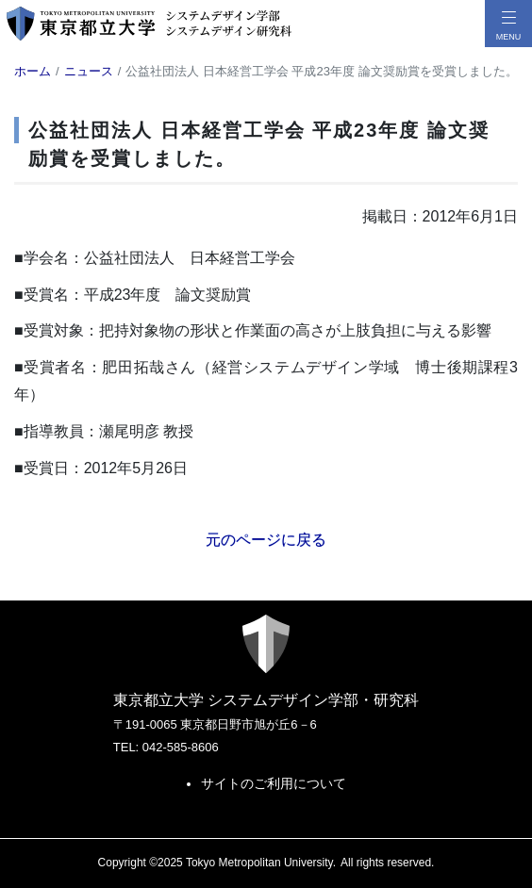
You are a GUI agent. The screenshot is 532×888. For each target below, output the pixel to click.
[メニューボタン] (508, 23)
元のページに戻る (266, 540)
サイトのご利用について (273, 783)
